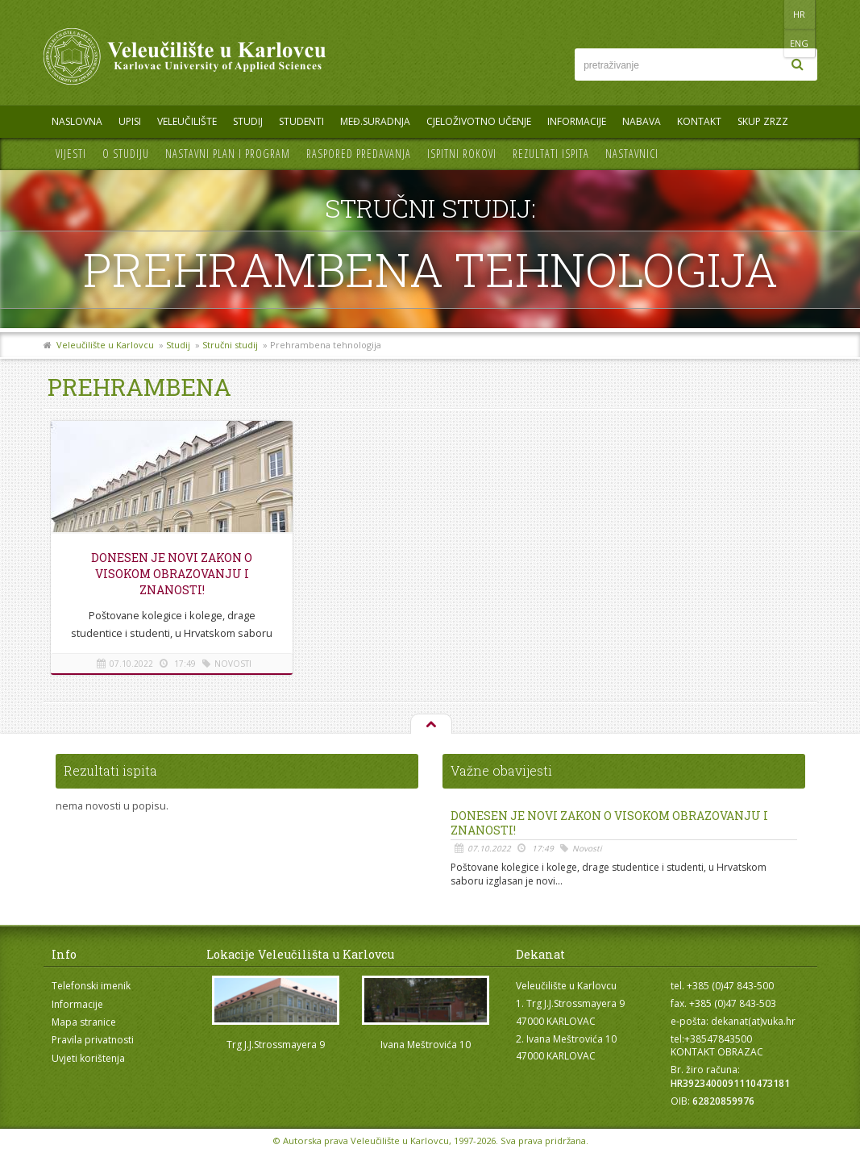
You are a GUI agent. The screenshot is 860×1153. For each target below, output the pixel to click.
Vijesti (71, 153)
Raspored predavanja (358, 153)
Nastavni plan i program (227, 153)
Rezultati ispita (551, 153)
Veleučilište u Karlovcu (105, 345)
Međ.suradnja (375, 121)
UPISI (129, 121)
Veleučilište (187, 121)
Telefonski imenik (91, 986)
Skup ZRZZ (762, 121)
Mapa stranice (84, 1022)
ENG (800, 14)
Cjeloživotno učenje (478, 121)
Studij (248, 121)
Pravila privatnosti (93, 1040)
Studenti (301, 121)
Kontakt (699, 121)
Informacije (576, 121)
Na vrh (430, 725)
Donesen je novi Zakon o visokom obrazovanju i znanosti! (171, 573)
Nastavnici (632, 153)
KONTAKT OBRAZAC (717, 1052)
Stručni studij (230, 345)
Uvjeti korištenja (88, 1058)
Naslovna (77, 121)
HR (768, 14)
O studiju (125, 153)
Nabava (641, 121)
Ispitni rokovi (461, 153)
